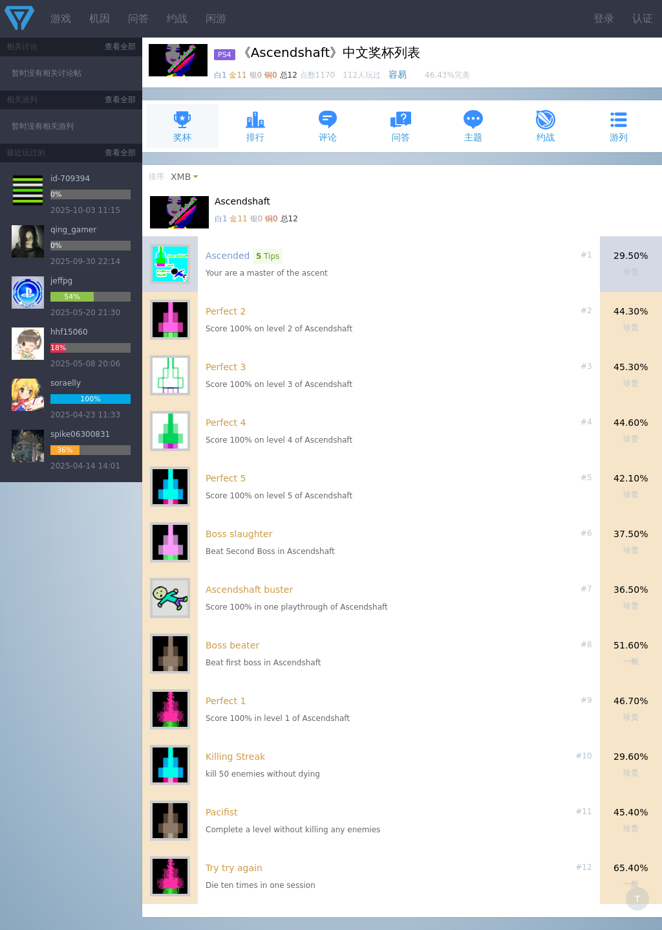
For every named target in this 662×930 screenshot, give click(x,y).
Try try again (234, 868)
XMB (181, 177)
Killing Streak (235, 756)
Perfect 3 (226, 367)
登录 (603, 18)
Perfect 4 (226, 422)
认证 (642, 18)
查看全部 (120, 46)
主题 (473, 125)
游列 (618, 125)
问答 (138, 18)
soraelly (65, 383)
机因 (99, 18)
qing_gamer (73, 229)
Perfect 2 (226, 311)
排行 (255, 125)
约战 (177, 18)
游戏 (60, 18)
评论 (327, 125)
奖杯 (182, 125)
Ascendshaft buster (249, 589)
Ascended (228, 255)
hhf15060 (69, 332)
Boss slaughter (239, 534)
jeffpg (61, 280)
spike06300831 (80, 434)
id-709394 (70, 178)
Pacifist (222, 812)
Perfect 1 (226, 701)
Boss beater (232, 645)
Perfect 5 (226, 478)
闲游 (216, 18)
